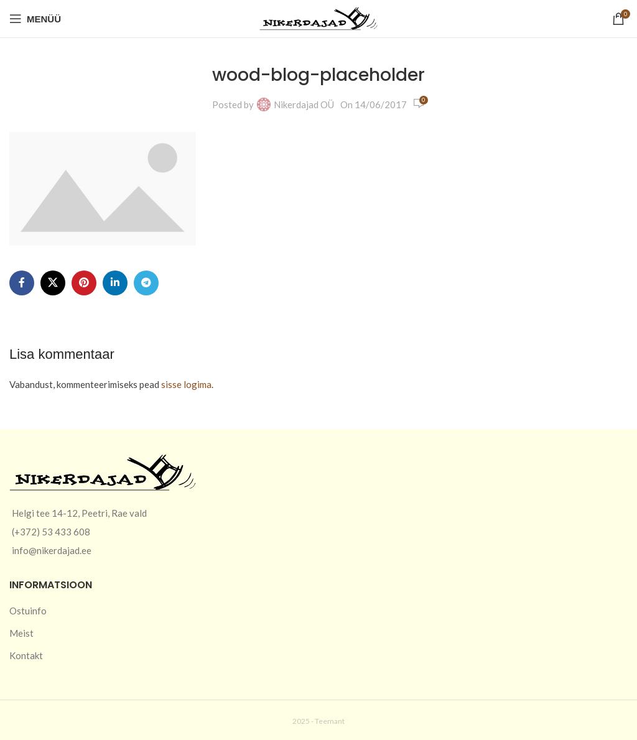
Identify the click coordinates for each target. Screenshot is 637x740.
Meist (21, 633)
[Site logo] (318, 17)
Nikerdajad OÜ (304, 104)
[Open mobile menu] (35, 18)
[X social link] (52, 283)
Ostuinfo (28, 610)
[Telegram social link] (146, 283)
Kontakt (26, 655)
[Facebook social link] (21, 283)
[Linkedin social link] (115, 283)
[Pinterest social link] (84, 283)
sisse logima (186, 384)
